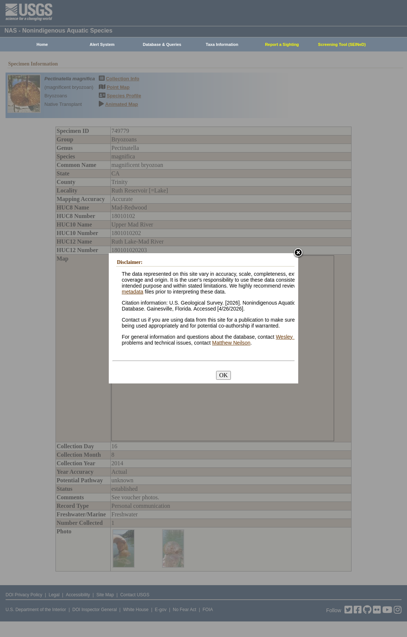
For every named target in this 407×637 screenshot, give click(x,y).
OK (223, 375)
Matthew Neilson (231, 343)
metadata (132, 292)
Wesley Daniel (292, 337)
